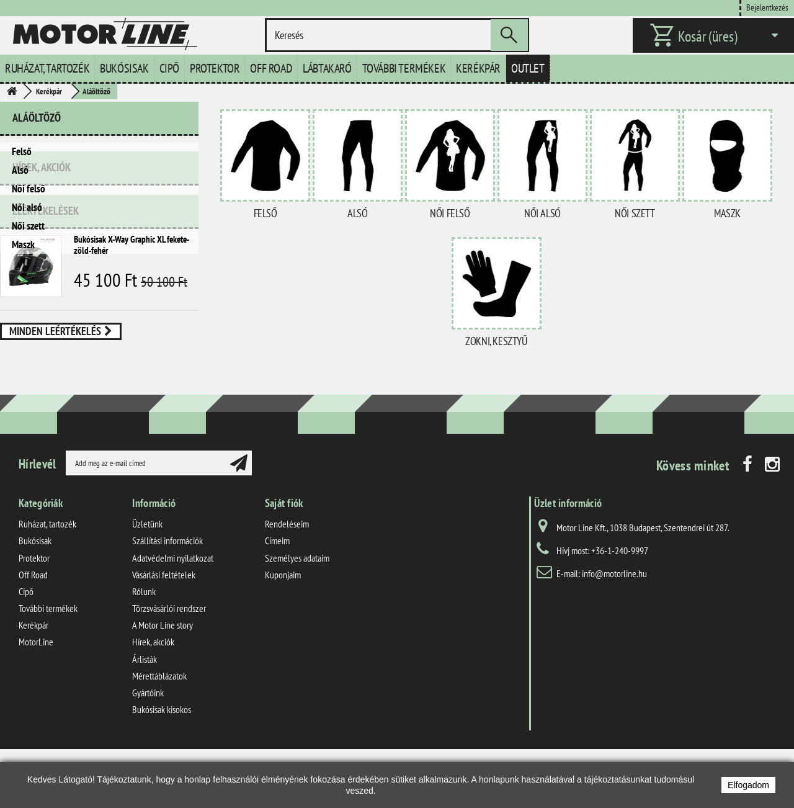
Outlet (528, 68)
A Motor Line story (162, 687)
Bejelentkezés (767, 7)
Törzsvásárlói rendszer (169, 671)
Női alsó (27, 207)
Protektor (214, 68)
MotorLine (36, 704)
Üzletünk (147, 586)
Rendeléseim (287, 586)
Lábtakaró (327, 68)
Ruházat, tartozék (47, 68)
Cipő (169, 68)
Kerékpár (478, 68)
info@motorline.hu (614, 636)
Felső (22, 151)
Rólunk (144, 654)
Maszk (23, 244)
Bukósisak (124, 68)
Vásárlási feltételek (163, 637)
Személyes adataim (297, 620)
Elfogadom (748, 785)
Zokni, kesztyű (496, 341)
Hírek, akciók (41, 279)
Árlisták (144, 721)
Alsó (20, 170)
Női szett (28, 226)
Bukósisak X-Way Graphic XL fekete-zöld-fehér (131, 351)
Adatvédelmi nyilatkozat (172, 620)
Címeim (277, 603)
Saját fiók (284, 566)
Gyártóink (148, 755)
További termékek (404, 68)
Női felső (28, 188)
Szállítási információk (167, 603)
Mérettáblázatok (159, 738)
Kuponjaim (283, 637)
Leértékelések (45, 317)
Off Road (271, 68)
